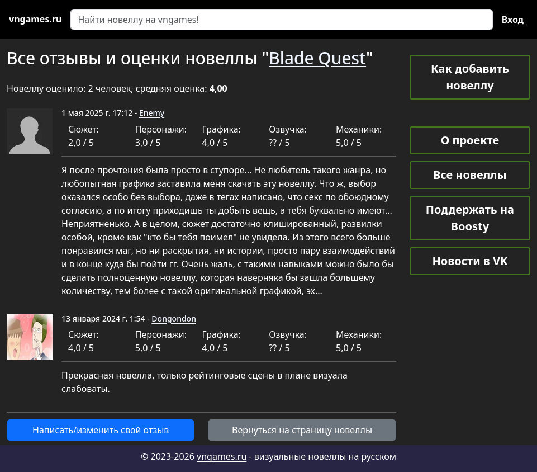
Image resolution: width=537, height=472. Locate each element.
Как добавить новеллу (470, 77)
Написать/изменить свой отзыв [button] (100, 430)
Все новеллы (470, 174)
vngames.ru (221, 456)
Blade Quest (317, 57)
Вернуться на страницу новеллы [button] (302, 430)
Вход (513, 19)
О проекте (470, 140)
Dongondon (173, 318)
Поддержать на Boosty (470, 218)
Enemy (151, 112)
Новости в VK (469, 260)
